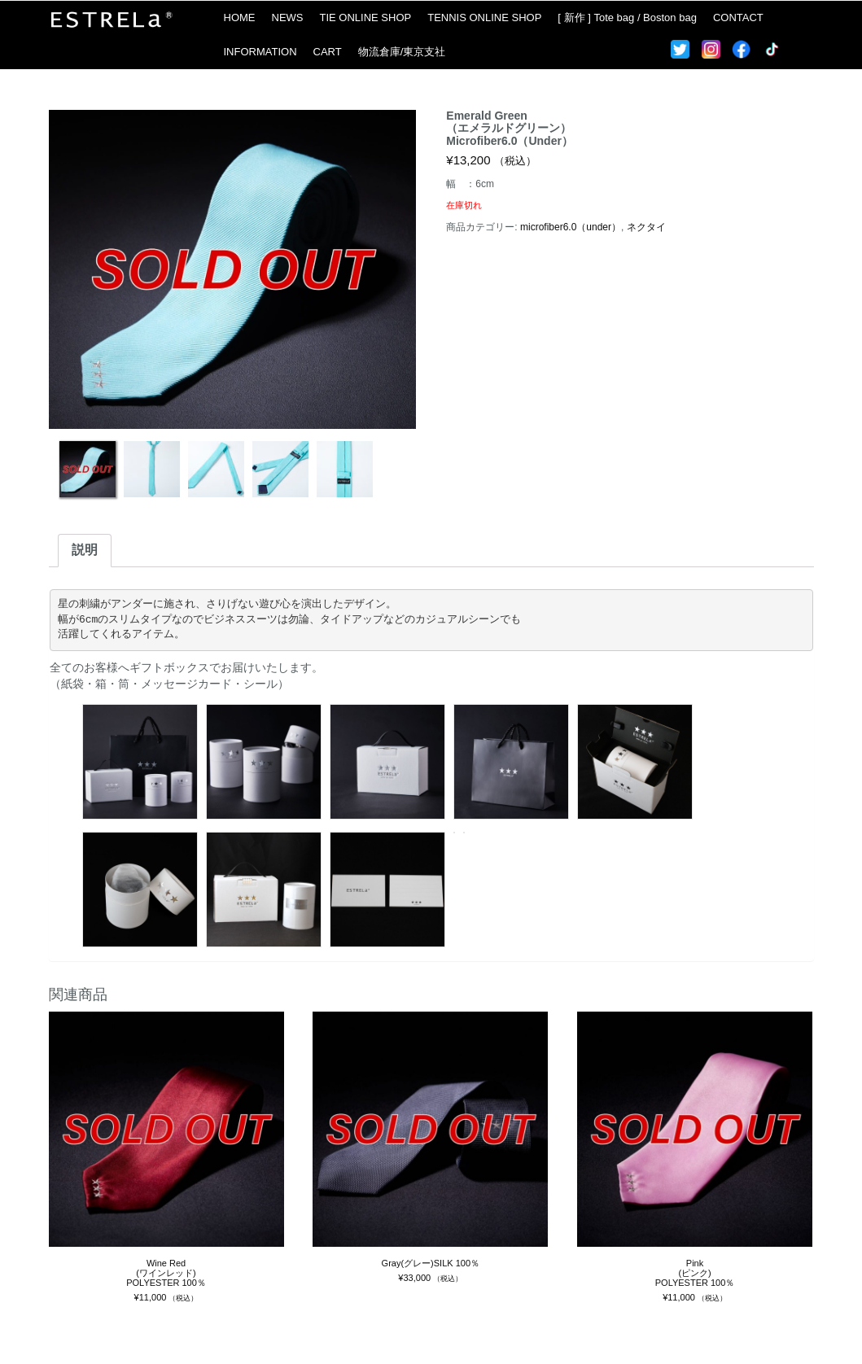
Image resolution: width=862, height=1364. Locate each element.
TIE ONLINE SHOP (366, 17)
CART (327, 52)
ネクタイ (646, 227)
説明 (85, 550)
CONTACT (738, 17)
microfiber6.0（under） (570, 227)
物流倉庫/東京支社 (402, 52)
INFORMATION (260, 52)
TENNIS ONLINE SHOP (484, 17)
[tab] (85, 550)
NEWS (288, 17)
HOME (240, 17)
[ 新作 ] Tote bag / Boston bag (627, 17)
